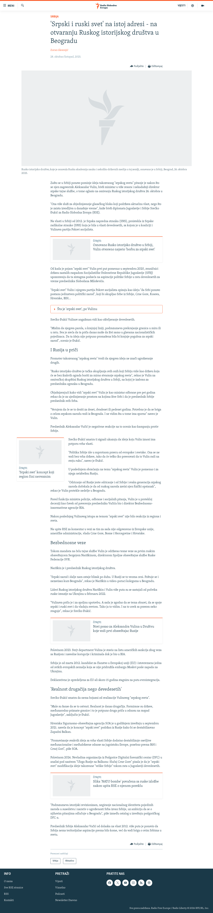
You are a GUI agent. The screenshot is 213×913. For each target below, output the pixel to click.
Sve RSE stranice (13, 887)
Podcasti (60, 894)
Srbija (54, 16)
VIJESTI (181, 5)
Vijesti (59, 881)
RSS (6, 894)
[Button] (137, 66)
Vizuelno (60, 887)
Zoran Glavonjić (59, 50)
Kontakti (9, 900)
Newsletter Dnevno (66, 900)
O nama (8, 881)
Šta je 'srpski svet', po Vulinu (75, 309)
